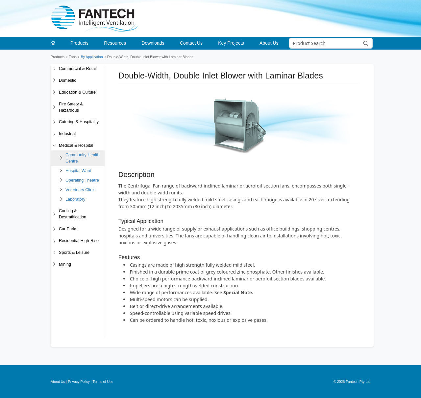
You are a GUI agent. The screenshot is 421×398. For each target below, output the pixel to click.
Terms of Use (103, 382)
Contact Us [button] (191, 43)
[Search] (331, 43)
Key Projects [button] (231, 43)
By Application (92, 57)
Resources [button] (115, 43)
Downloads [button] (152, 43)
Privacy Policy (79, 382)
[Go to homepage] (54, 43)
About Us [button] (269, 43)
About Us (58, 382)
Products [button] (79, 43)
